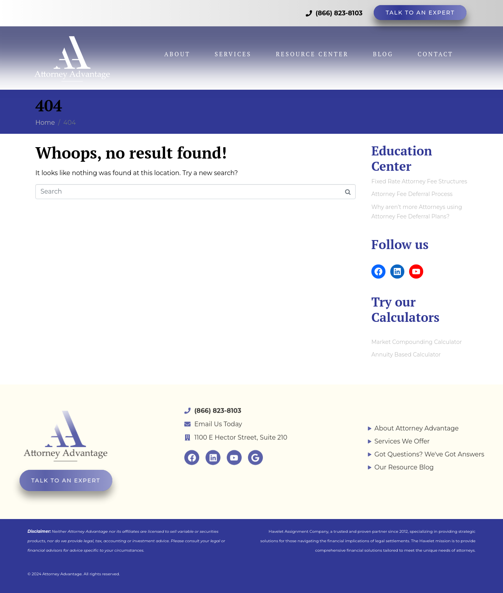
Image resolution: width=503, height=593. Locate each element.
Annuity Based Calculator (406, 354)
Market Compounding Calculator (416, 341)
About (177, 49)
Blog (383, 49)
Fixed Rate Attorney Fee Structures (419, 181)
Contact (435, 49)
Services (233, 49)
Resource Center (312, 49)
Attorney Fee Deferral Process (412, 194)
